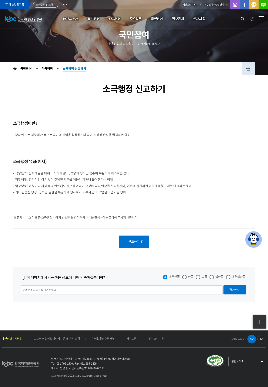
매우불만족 (238, 277)
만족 (190, 277)
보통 (204, 277)
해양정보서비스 (192, 4)
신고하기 (134, 242)
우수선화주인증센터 (215, 4)
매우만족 (174, 277)
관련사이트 (237, 361)
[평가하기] (234, 289)
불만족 (219, 277)
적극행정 (48, 69)
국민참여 (26, 69)
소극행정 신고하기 (74, 69)
